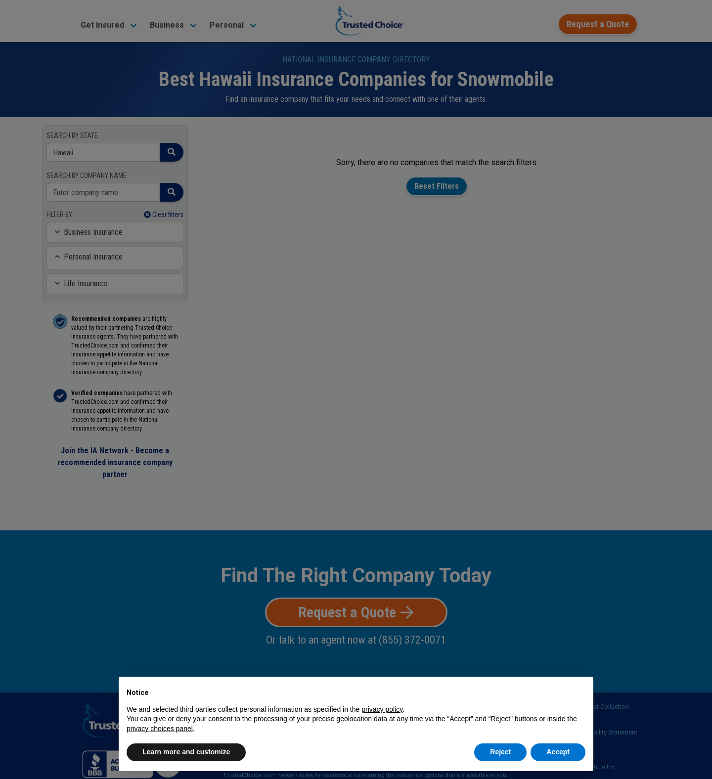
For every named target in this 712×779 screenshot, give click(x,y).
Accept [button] (558, 752)
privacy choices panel (160, 729)
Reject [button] (500, 752)
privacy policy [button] (381, 709)
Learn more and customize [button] (186, 752)
